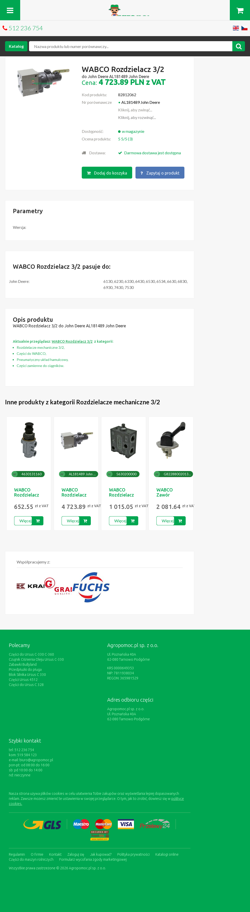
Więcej (25, 520)
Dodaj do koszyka (107, 173)
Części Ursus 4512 (23, 680)
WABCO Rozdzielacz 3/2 (26, 494)
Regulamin (17, 854)
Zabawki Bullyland (23, 664)
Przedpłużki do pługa (25, 670)
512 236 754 (26, 28)
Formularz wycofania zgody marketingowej (93, 859)
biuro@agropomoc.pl (36, 760)
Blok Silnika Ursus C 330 (27, 675)
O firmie (37, 854)
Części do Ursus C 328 (26, 685)
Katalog (16, 46)
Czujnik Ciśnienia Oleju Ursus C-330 (36, 659)
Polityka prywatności (133, 854)
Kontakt (55, 854)
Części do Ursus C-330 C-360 (31, 654)
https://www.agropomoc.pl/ (125, 7)
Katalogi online (167, 854)
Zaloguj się (75, 854)
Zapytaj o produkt (160, 173)
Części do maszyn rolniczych (31, 859)
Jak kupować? (101, 854)
